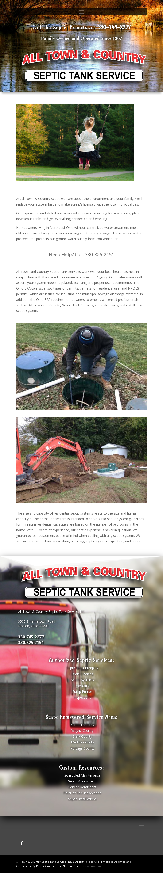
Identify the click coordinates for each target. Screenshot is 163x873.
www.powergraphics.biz (97, 866)
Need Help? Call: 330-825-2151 (81, 254)
